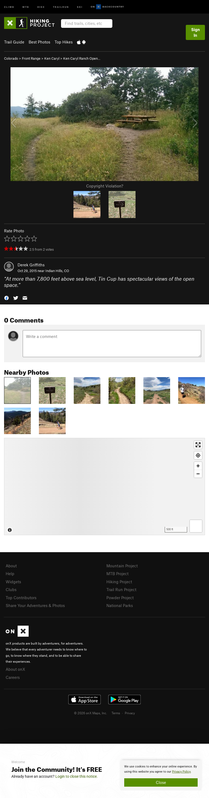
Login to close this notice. (76, 776)
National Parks (119, 605)
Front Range (31, 58)
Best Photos (39, 41)
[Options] (196, 526)
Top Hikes (64, 41)
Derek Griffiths (31, 264)
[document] (161, 775)
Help (10, 573)
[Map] (104, 486)
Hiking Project (119, 581)
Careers (13, 677)
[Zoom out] (198, 474)
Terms (116, 713)
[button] (6, 297)
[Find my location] (198, 455)
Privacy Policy (181, 771)
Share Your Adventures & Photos (35, 605)
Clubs (11, 589)
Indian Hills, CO (57, 271)
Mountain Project (122, 565)
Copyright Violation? (104, 185)
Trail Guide (14, 41)
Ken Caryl (51, 58)
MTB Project (117, 573)
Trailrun (61, 6)
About (11, 565)
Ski (80, 6)
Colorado (11, 58)
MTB (25, 6)
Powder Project (120, 597)
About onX (15, 669)
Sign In (195, 32)
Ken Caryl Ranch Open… (81, 58)
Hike (41, 6)
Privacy (130, 713)
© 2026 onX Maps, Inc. (90, 713)
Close (161, 782)
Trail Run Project (121, 589)
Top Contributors (21, 597)
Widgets (13, 581)
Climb (9, 6)
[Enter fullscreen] (198, 445)
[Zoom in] (198, 466)
